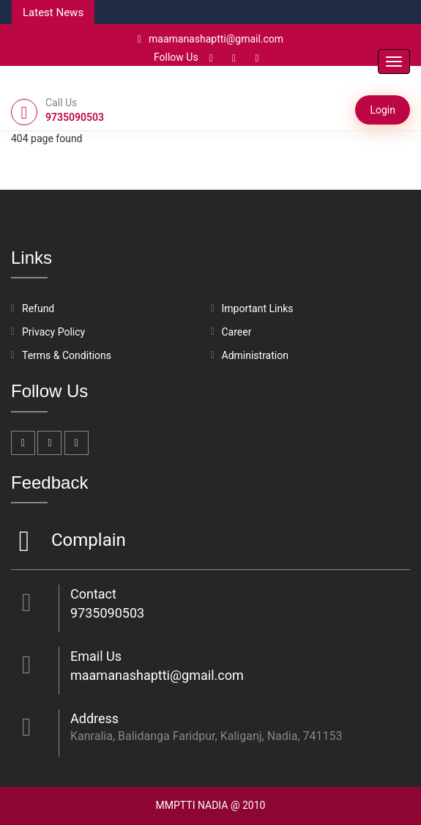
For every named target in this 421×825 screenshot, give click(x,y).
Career (237, 332)
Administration (255, 355)
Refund (38, 308)
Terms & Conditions (66, 355)
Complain (87, 541)
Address (94, 718)
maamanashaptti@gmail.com (210, 39)
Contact (93, 594)
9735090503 (107, 613)
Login (382, 110)
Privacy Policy (53, 332)
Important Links (258, 308)
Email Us (96, 656)
